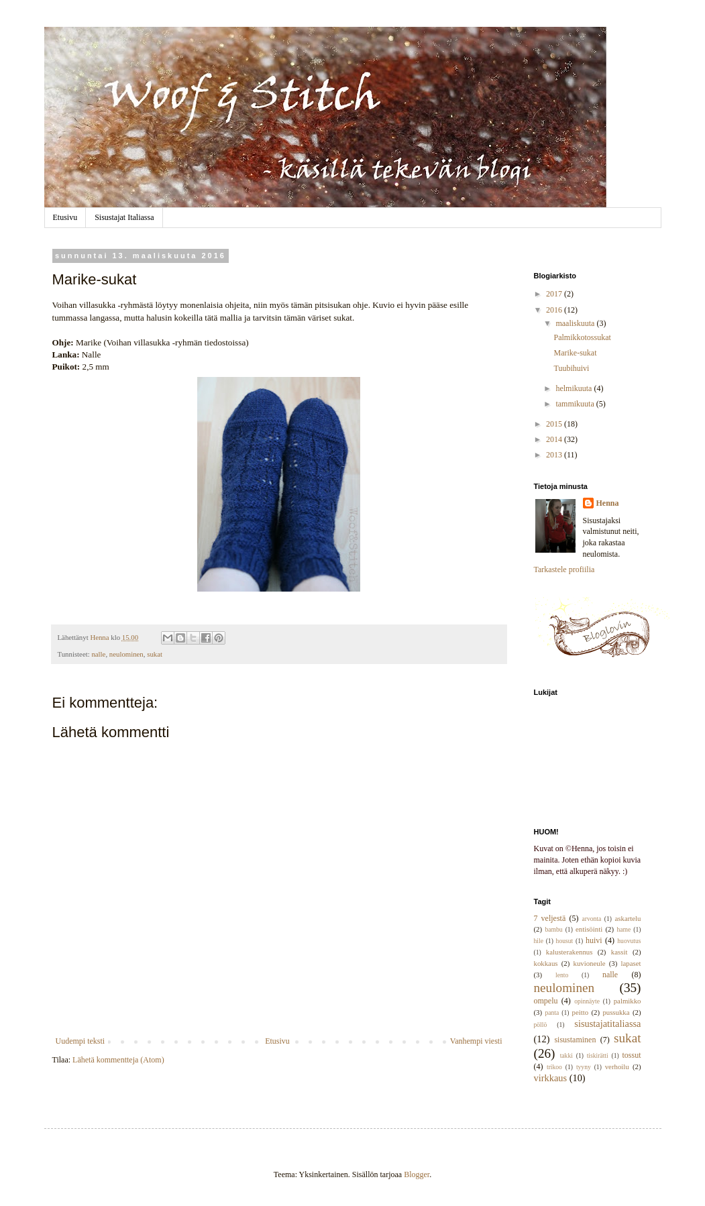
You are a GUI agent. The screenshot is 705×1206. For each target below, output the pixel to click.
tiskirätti (597, 1055)
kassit (619, 952)
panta (552, 1012)
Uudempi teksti (80, 1041)
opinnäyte (587, 1001)
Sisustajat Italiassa (124, 217)
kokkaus (546, 963)
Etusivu (65, 217)
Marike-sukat (574, 353)
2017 (555, 293)
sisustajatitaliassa (607, 1023)
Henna (607, 503)
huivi (594, 940)
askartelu (628, 918)
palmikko (627, 1001)
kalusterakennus (569, 952)
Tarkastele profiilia (564, 569)
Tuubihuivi (571, 368)
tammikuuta (575, 403)
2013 (555, 454)
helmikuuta (574, 388)
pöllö (540, 1024)
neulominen (126, 654)
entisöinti (589, 929)
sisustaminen (575, 1039)
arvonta (592, 918)
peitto (580, 1012)
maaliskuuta (575, 323)
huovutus (629, 940)
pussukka (615, 1012)
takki (566, 1055)
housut (565, 940)
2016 (555, 310)
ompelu (546, 1000)
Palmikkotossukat (581, 337)
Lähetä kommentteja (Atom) (118, 1059)
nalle (98, 654)
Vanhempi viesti (476, 1041)
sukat (154, 654)
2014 (555, 439)
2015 (555, 424)
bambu (553, 929)
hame (623, 929)
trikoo (554, 1067)
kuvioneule (590, 963)
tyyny (583, 1067)
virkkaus (550, 1078)
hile (538, 940)
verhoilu (617, 1066)
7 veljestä (550, 918)
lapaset (631, 963)
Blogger (416, 1174)
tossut (631, 1055)
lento (561, 975)
